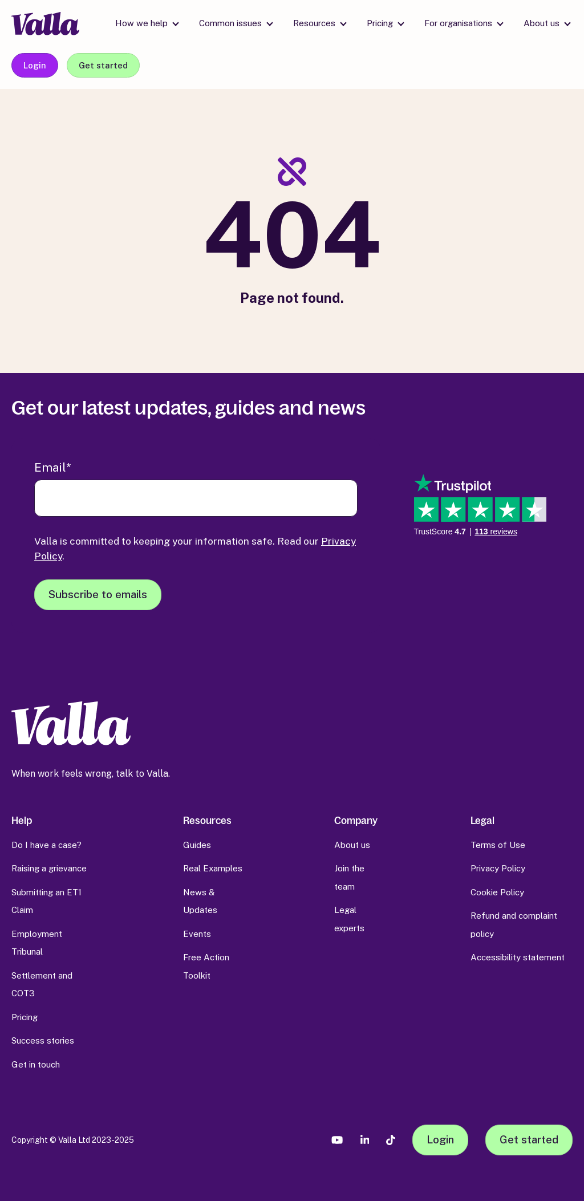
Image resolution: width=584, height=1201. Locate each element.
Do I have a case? (46, 845)
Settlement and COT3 (41, 985)
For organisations (458, 23)
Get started (103, 65)
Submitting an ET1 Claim (46, 901)
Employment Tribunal (36, 943)
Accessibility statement (518, 957)
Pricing (380, 23)
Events (197, 934)
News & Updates (200, 901)
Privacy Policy (498, 868)
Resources (314, 23)
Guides (197, 845)
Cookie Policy (497, 892)
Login (34, 65)
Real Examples (212, 868)
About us (541, 23)
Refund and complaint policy (514, 925)
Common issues (230, 23)
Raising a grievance (49, 868)
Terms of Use (498, 845)
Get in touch (35, 1064)
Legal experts (349, 919)
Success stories (42, 1040)
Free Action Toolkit (206, 966)
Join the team (349, 877)
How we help (141, 23)
